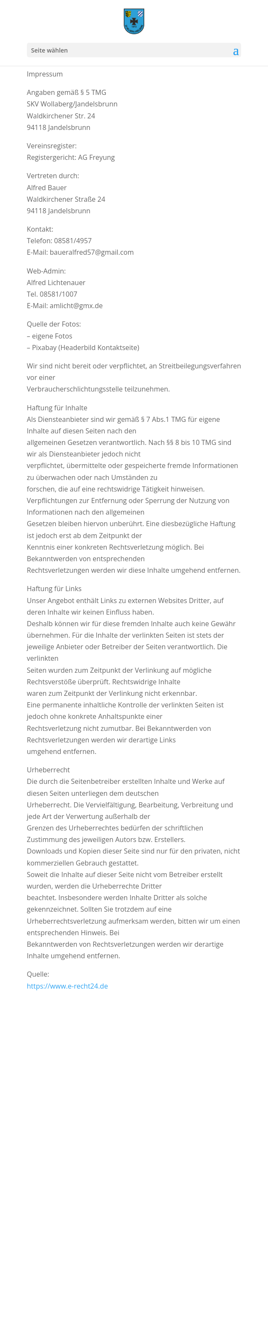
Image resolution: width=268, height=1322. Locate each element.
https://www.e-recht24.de (67, 986)
